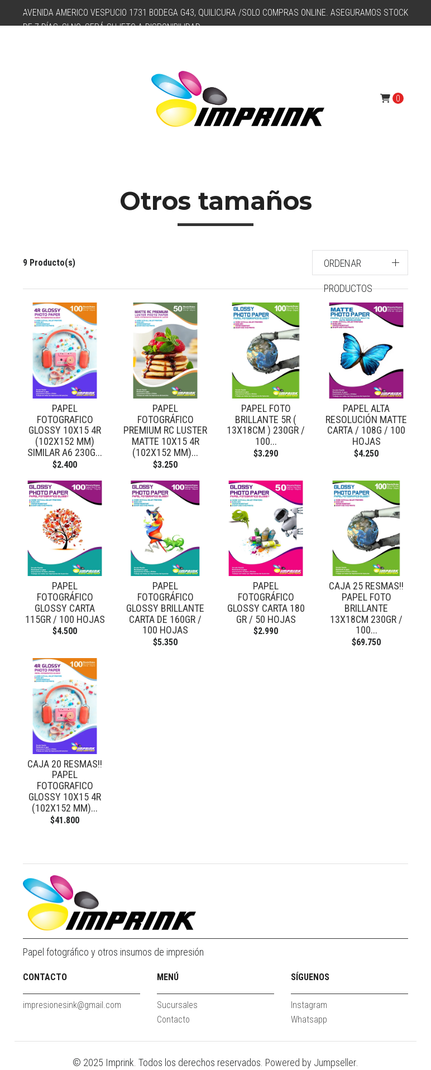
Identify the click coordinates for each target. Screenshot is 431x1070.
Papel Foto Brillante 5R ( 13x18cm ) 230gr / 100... (266, 424)
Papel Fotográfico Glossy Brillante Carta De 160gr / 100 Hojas (165, 608)
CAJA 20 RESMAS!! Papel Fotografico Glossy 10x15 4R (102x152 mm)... (64, 786)
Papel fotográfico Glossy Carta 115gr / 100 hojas (65, 602)
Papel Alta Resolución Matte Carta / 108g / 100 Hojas (366, 424)
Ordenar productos (348, 275)
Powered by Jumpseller (310, 1062)
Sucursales (177, 1005)
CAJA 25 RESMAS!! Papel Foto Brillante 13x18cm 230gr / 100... (366, 608)
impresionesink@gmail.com (72, 1005)
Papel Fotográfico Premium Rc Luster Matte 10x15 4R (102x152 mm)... (165, 430)
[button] (360, 262)
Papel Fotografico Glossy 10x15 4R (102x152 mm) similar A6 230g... (64, 430)
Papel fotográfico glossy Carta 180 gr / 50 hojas (266, 602)
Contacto (173, 1019)
